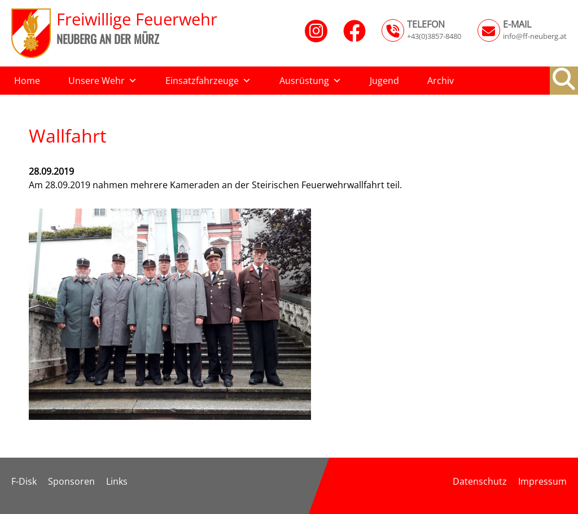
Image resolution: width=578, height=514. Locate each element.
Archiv (440, 80)
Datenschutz (480, 481)
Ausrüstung (310, 81)
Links (117, 481)
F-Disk (24, 481)
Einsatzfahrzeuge (208, 81)
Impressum (542, 481)
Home (27, 80)
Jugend (384, 80)
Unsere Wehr (102, 81)
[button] (564, 79)
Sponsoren (71, 481)
